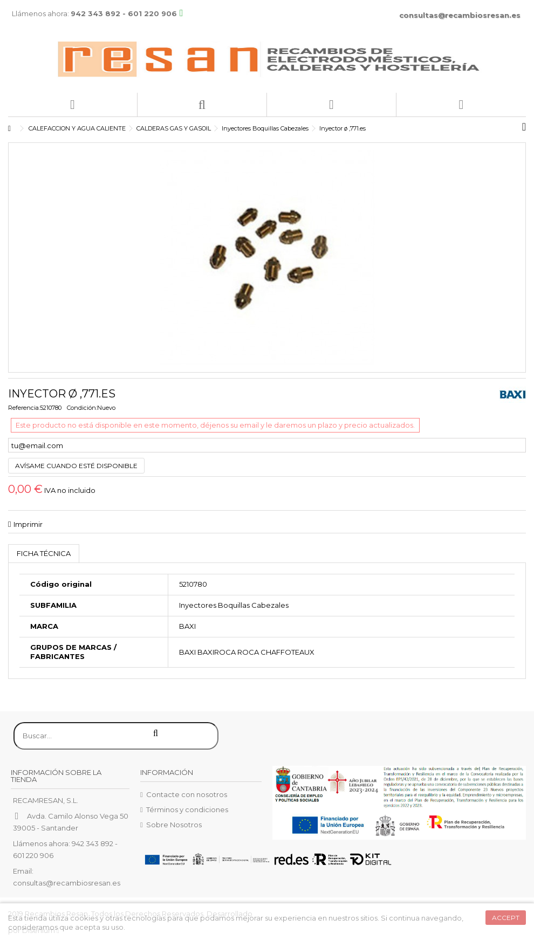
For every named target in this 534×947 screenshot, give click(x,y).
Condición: (82, 407)
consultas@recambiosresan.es (460, 15)
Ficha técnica (44, 553)
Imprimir (28, 524)
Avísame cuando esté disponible (76, 466)
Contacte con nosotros (186, 794)
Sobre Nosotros (174, 824)
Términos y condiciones (187, 809)
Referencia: (24, 407)
